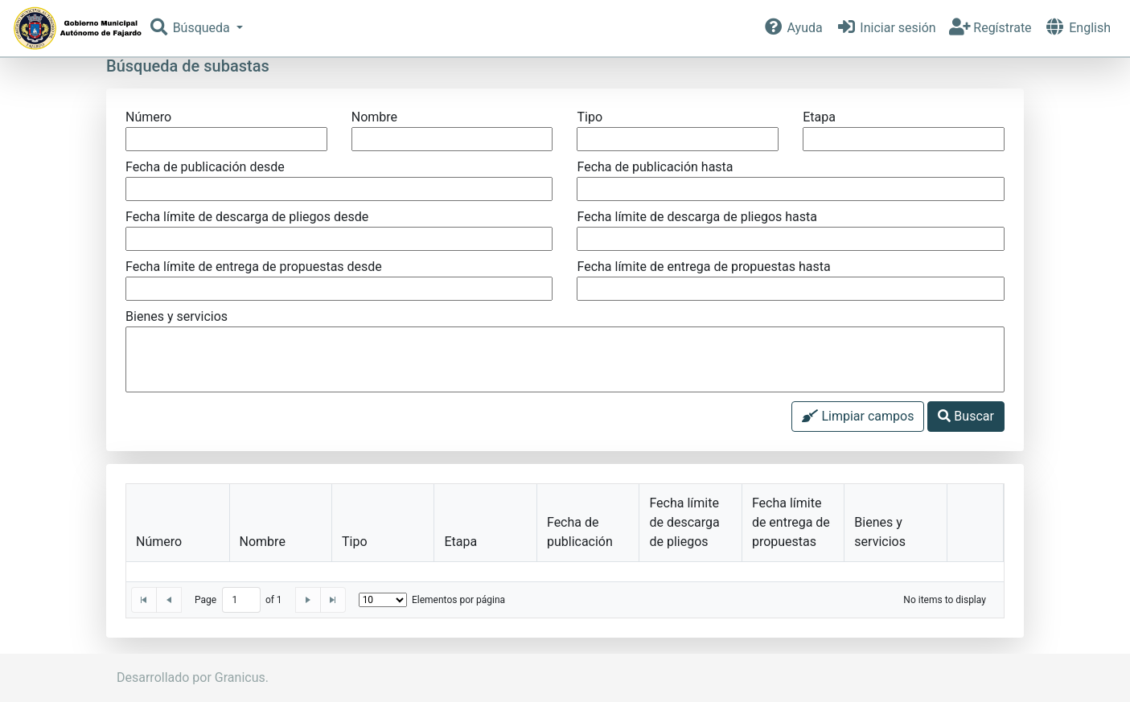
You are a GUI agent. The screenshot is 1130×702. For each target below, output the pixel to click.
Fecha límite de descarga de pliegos (684, 522)
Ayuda (792, 27)
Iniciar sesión (886, 27)
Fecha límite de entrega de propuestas (791, 522)
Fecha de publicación (580, 532)
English (1078, 27)
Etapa (460, 541)
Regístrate (990, 27)
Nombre (263, 541)
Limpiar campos (858, 416)
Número (159, 541)
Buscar (966, 416)
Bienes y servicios (880, 532)
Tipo (355, 541)
